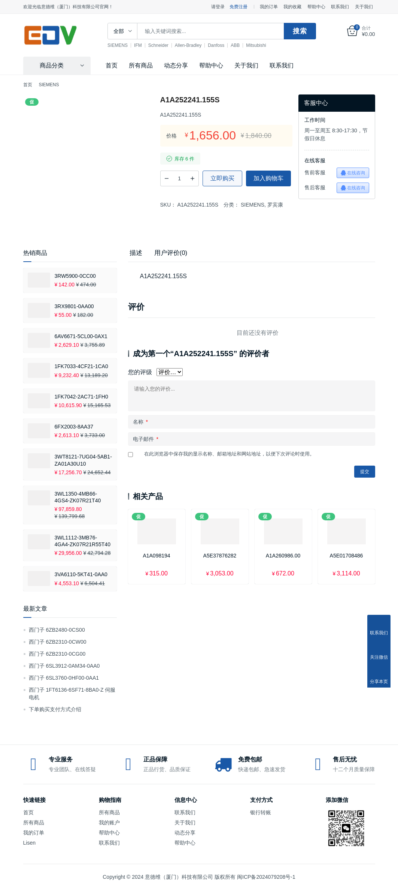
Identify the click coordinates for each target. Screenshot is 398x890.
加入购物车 (268, 178)
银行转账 (260, 812)
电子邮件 (145, 439)
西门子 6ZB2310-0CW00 (57, 642)
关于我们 (364, 6)
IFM (141, 45)
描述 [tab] (136, 252)
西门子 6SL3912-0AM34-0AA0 (64, 666)
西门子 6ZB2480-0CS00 (57, 630)
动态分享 (176, 65)
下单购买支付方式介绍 (55, 709)
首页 (112, 65)
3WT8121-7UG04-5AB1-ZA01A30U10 (83, 460)
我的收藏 (292, 6)
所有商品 (141, 65)
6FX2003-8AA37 (74, 427)
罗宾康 (275, 205)
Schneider (162, 45)
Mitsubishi (259, 45)
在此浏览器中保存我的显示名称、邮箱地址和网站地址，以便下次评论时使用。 (229, 454)
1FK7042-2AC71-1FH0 (81, 397)
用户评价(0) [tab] (171, 252)
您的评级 (140, 372)
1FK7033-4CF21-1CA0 (81, 366)
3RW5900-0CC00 (75, 276)
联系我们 (340, 6)
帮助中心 (316, 6)
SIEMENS (121, 45)
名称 (140, 422)
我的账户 (109, 823)
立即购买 (222, 178)
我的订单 (269, 6)
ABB (238, 45)
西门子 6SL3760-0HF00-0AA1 (64, 678)
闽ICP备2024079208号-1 (266, 877)
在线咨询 (353, 172)
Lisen (29, 843)
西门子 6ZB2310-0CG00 (57, 654)
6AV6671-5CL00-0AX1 (81, 336)
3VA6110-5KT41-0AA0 (81, 574)
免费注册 (238, 6)
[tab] (136, 253)
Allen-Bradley (191, 45)
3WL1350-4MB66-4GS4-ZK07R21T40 (78, 497)
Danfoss (219, 45)
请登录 (218, 6)
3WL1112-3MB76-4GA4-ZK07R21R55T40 (82, 541)
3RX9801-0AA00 (74, 306)
